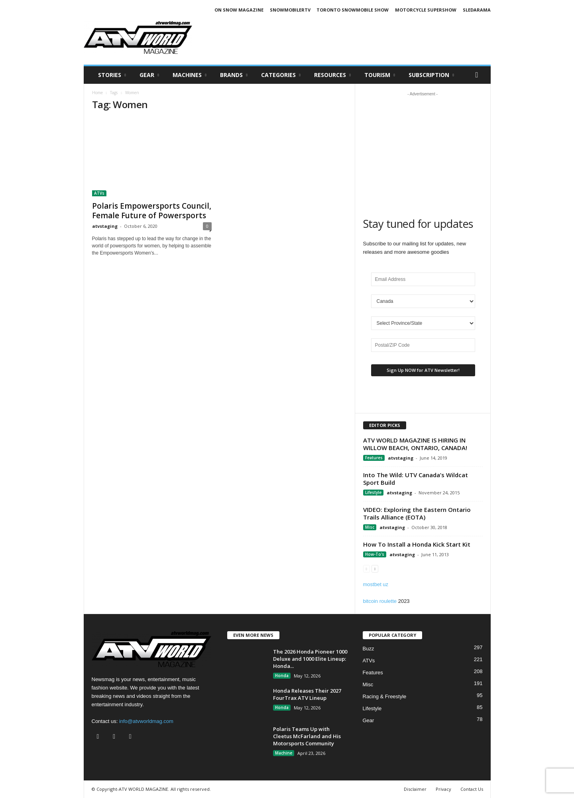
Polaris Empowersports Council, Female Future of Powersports (151, 211)
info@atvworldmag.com (146, 721)
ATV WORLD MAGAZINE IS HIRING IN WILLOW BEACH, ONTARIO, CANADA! (415, 444)
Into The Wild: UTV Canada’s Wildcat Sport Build (415, 478)
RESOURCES (332, 75)
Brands (234, 75)
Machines (189, 75)
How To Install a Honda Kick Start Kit (416, 544)
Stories (112, 75)
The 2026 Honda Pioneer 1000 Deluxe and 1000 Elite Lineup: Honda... (310, 659)
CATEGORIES (281, 75)
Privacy (443, 789)
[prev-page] (366, 568)
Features (374, 457)
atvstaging (105, 226)
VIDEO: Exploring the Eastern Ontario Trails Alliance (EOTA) (417, 513)
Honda (282, 675)
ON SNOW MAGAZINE (238, 10)
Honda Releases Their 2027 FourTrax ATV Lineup (307, 694)
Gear (149, 75)
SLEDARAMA (477, 10)
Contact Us (471, 789)
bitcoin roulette (380, 601)
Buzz (368, 649)
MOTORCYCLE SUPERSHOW (425, 10)
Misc (369, 527)
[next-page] (375, 568)
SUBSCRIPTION (431, 75)
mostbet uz (376, 584)
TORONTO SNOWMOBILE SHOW (352, 10)
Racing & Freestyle (385, 696)
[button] (479, 75)
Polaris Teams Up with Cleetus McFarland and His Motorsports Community (307, 736)
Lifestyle (373, 492)
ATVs (99, 193)
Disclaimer (415, 789)
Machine (283, 753)
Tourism (379, 75)
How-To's (374, 554)
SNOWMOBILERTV (290, 10)
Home (97, 92)
